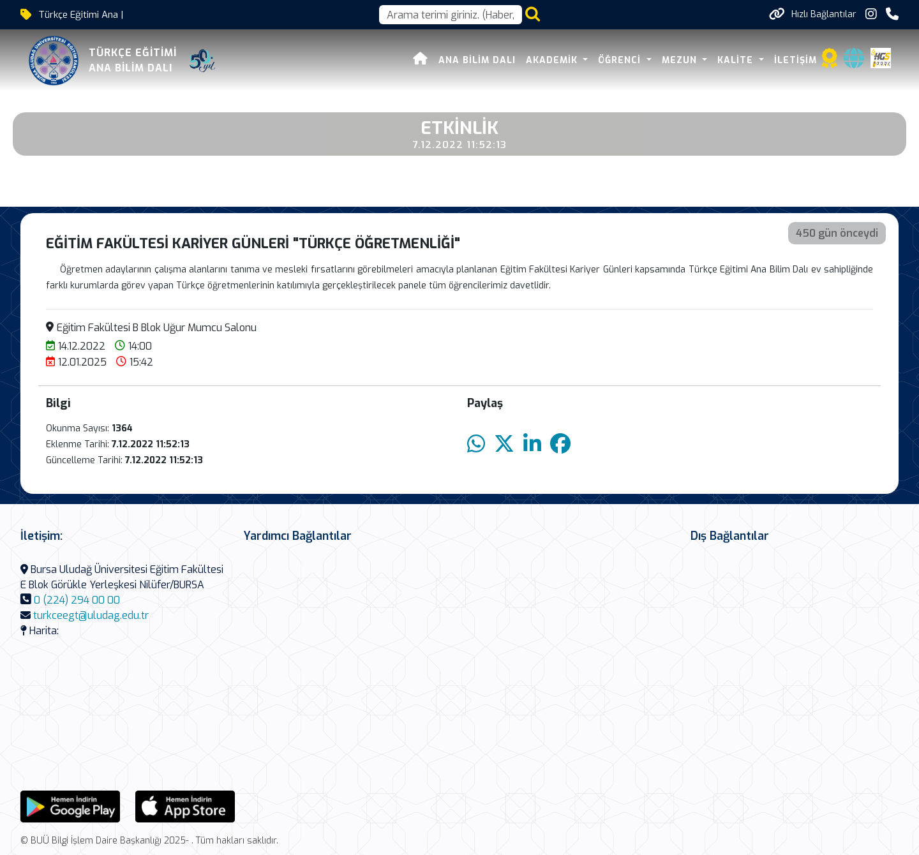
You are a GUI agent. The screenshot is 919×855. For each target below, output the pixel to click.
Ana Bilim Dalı (477, 60)
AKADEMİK (553, 60)
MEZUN (681, 60)
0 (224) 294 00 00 (77, 600)
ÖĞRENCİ (621, 60)
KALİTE (736, 60)
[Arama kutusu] (450, 14)
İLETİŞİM (795, 60)
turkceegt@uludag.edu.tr (91, 615)
